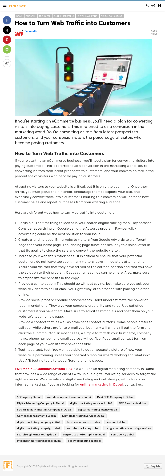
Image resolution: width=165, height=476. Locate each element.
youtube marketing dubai (82, 428)
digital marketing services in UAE (91, 403)
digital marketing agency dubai (98, 409)
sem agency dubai (122, 434)
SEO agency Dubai (29, 397)
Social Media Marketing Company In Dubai (44, 409)
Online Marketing (64, 16)
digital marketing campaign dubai (38, 428)
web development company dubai (69, 397)
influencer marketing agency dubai (39, 440)
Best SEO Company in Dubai (115, 397)
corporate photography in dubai (84, 434)
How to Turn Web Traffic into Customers (72, 23)
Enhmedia (31, 31)
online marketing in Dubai (101, 384)
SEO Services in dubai (132, 403)
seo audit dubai (116, 421)
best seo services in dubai (83, 421)
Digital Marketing (87, 16)
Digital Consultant (111, 16)
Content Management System (36, 415)
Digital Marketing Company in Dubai (40, 403)
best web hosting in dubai (84, 440)
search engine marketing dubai (37, 434)
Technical (44, 16)
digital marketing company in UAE (39, 421)
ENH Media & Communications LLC (43, 369)
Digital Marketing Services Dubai (83, 415)
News (19, 16)
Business (30, 16)
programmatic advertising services (128, 428)
